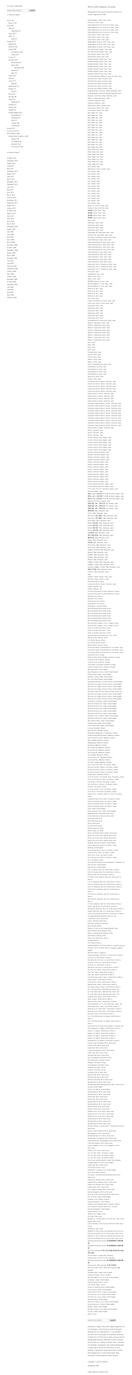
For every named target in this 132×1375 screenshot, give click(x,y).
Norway (11, 89)
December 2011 (12, 200)
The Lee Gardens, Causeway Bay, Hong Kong (100, 1255)
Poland (11, 94)
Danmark (11, 47)
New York (15, 144)
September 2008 (12, 250)
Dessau (14, 70)
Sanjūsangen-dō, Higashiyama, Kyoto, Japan (101, 232)
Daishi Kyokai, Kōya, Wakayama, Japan (99, 520)
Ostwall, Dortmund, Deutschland (97, 921)
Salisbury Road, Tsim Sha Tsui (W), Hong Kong (101, 1258)
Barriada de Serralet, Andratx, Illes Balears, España (103, 767)
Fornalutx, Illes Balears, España (97, 786)
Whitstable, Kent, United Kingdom (97, 669)
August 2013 (11, 174)
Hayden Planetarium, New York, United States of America (104, 911)
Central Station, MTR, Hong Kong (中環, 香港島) (102, 1265)
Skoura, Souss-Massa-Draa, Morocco (98, 938)
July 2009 (10, 232)
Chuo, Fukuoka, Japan (94, 166)
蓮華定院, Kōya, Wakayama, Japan (98, 511)
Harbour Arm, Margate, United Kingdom (99, 1089)
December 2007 (12, 258)
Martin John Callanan (97, 7)
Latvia (11, 81)
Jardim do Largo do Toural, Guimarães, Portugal (101, 667)
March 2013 (11, 179)
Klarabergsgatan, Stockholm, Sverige (98, 1065)
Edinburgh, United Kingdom (95, 847)
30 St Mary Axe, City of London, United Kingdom (101, 1294)
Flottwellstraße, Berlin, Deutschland (98, 1045)
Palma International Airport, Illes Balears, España (102, 845)
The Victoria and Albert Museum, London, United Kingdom (104, 1160)
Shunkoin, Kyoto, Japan (94, 379)
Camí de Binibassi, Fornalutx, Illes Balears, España (102, 784)
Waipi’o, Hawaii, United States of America (100, 999)
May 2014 (10, 169)
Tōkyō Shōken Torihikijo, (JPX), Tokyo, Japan (101, 42)
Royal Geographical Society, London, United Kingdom (103, 672)
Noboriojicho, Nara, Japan (95, 288)
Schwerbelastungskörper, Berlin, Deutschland (101, 1050)
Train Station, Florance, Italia (96, 1167)
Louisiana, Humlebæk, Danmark (96, 728)
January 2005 (11, 276)
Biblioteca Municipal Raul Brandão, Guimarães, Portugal (104, 657)
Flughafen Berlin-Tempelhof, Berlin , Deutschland (102, 1182)
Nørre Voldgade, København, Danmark (98, 740)
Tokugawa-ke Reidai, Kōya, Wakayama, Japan (101, 550)
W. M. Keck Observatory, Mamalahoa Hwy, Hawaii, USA (103, 989)
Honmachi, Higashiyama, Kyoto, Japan (99, 323)
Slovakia (11, 104)
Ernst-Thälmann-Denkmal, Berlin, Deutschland (101, 1189)
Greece (11, 75)
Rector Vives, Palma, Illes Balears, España (100, 855)
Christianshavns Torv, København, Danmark (100, 757)
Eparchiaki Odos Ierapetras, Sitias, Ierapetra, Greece (103, 623)
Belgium (11, 44)
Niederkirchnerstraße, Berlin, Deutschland (100, 1079)
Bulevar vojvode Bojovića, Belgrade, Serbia (100, 933)
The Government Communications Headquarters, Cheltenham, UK (106, 862)
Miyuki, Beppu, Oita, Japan (95, 149)
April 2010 (10, 221)
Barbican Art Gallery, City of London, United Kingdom (103, 1302)
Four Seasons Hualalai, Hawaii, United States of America (104, 987)
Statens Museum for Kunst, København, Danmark (101, 738)
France (11, 57)
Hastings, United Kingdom (95, 1087)
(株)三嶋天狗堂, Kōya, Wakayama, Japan (100, 535)
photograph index (93, 1365)
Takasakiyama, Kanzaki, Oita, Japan (98, 108)
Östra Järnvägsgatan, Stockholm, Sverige (99, 1057)
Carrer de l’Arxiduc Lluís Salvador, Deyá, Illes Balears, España (106, 777)
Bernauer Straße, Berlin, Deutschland (98, 1106)
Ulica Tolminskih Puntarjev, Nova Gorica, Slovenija (102, 1206)
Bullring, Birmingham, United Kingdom (99, 1209)
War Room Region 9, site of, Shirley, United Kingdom (103, 1277)
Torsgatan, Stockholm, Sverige (96, 1067)
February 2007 (12, 266)
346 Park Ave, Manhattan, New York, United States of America (106, 913)
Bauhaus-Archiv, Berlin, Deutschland (98, 1150)
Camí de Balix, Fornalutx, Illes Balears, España (101, 782)
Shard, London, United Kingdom (96, 808)
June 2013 (10, 176)
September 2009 (12, 226)
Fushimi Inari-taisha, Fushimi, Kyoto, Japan (100, 303)
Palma (13, 55)
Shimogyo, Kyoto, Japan (94, 352)
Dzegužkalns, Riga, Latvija (95, 1228)
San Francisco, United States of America (99, 957)
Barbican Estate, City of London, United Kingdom (102, 811)
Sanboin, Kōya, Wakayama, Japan (97, 540)
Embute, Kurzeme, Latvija (95, 1211)
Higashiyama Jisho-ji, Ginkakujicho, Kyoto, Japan (102, 264)
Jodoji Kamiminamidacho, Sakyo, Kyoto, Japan (101, 242)
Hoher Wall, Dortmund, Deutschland (98, 923)
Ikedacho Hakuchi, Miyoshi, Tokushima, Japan (101, 393)
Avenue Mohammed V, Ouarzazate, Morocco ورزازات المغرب (106, 945)
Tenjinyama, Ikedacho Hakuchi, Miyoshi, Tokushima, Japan (104, 403)
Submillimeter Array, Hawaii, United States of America (104, 1006)
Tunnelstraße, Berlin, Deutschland (97, 1053)
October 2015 (11, 158)
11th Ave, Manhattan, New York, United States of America (104, 904)
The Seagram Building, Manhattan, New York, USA (102, 916)
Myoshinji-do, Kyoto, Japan (95, 376)
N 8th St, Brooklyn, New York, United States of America (104, 872)
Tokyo (89, 574)
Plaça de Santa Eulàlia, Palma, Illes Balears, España (103, 850)
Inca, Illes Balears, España (95, 860)
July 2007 (10, 261)
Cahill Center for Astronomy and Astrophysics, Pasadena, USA (105, 1026)
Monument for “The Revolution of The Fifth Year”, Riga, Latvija (106, 1219)
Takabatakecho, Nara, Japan (96, 274)
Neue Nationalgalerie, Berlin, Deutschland (100, 1192)
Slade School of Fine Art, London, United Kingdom (102, 1292)
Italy (10, 78)
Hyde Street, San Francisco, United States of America (103, 967)
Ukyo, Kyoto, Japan (93, 271)
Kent (13, 120)
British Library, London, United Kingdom (99, 1197)
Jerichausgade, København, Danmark (98, 755)
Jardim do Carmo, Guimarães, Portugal (99, 659)
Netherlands (12, 86)
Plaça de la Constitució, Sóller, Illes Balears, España (103, 779)
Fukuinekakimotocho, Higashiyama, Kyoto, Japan (102, 320)
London (14, 123)
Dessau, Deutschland (94, 823)
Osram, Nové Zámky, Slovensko (96, 1172)
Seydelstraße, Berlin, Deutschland (97, 1048)
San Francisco (16, 147)
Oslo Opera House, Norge (95, 825)
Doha (13, 39)
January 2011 (11, 208)
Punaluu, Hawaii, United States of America (100, 979)
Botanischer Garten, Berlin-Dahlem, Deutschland (102, 835)
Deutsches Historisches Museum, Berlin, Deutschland (103, 1194)
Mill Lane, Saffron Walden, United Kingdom (100, 679)
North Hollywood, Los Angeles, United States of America (104, 1028)
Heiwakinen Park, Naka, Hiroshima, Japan (100, 78)
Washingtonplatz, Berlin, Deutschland (99, 1133)
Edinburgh (15, 118)
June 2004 (10, 290)
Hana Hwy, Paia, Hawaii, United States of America (102, 969)
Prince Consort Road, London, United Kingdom (101, 725)
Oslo (13, 91)
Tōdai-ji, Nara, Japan (94, 276)
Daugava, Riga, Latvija (94, 1221)
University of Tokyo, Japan (95, 22)
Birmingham (15, 115)
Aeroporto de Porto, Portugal (96, 655)
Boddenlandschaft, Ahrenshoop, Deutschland (100, 813)
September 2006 (12, 268)
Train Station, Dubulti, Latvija (96, 1284)
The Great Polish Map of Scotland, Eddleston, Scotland (103, 591)
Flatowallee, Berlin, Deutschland (97, 1072)
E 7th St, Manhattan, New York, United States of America (104, 882)
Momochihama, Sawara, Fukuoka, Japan (99, 105)
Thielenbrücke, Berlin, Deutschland (98, 918)
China (10, 28)
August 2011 (11, 205)
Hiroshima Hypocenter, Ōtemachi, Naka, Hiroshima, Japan (105, 76)
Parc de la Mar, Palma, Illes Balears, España (101, 1153)
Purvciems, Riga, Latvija (95, 1216)
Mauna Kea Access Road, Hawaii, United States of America (105, 1009)
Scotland (14, 126)
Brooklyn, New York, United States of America (101, 874)
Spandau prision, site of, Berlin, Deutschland (101, 1111)
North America (12, 133)
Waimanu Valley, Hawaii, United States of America (102, 1001)
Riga (13, 83)
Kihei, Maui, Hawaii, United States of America (101, 972)
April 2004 (10, 295)
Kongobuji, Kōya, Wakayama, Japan (98, 555)
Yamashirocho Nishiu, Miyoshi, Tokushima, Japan (102, 381)
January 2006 (11, 271)
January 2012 (11, 197)
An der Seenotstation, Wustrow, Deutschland (101, 816)
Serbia (11, 99)
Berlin (13, 65)
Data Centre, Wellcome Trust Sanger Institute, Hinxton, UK (105, 691)
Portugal (11, 97)
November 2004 (12, 279)
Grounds (9, 128)
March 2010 (11, 224)
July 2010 (10, 216)
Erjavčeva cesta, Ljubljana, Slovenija (98, 1199)
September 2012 (12, 184)
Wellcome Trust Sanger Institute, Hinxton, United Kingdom (105, 684)
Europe (9, 41)
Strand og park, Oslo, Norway (96, 601)
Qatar (10, 36)
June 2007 (10, 263)
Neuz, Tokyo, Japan (93, 298)
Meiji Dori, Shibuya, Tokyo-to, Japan (98, 579)
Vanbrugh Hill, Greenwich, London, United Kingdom (102, 701)
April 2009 (10, 240)
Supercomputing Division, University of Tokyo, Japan (103, 25)
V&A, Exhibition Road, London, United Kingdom (101, 721)
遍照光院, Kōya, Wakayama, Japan (98, 537)
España (11, 49)
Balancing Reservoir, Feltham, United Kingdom (101, 1304)
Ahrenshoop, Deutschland (95, 818)
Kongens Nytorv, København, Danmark (98, 774)
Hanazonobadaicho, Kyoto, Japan (97, 366)
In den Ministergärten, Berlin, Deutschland (100, 1143)
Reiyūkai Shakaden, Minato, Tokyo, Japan (99, 59)
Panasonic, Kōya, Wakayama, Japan (98, 572)
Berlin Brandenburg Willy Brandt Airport (99, 608)
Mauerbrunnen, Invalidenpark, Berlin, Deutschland (102, 1138)
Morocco (11, 23)
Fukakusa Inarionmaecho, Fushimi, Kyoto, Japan (101, 301)
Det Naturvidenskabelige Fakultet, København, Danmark (104, 735)
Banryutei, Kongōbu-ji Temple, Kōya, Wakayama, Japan (104, 567)
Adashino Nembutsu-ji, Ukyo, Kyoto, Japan (100, 284)
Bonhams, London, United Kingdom (97, 1306)
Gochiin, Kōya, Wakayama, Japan (97, 513)
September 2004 (12, 284)
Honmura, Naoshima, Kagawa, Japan (98, 462)
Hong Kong (15, 31)
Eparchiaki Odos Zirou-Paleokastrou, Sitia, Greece (102, 635)
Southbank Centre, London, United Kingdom (100, 1272)
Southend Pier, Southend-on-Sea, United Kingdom (102, 1170)
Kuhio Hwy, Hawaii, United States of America (101, 1013)
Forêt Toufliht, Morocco (94, 943)
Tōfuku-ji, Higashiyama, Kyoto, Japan (99, 98)
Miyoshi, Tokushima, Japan (95, 430)
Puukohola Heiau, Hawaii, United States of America (102, 996)
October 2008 (11, 247)
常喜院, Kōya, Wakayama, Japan (97, 542)
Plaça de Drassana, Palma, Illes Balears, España (102, 764)
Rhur (13, 73)
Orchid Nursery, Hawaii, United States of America (102, 982)
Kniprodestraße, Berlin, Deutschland (98, 1055)
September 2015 (12, 161)
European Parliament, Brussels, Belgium (99, 1275)
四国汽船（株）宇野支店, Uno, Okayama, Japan (103, 503)
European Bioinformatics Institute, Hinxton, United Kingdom (105, 681)
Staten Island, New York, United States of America (102, 906)
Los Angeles (15, 141)
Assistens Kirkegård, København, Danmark (100, 762)
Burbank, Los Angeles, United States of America (102, 1031)
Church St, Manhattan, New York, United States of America (105, 884)
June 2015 (10, 166)
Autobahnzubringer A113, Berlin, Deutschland (101, 1136)
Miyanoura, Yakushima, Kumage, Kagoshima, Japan (102, 96)
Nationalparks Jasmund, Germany (97, 606)
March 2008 (11, 255)
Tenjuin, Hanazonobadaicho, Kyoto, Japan (99, 364)
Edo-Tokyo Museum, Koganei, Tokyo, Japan (100, 49)
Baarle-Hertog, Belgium (94, 926)
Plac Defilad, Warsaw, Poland (96, 640)
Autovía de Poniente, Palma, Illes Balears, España (102, 801)
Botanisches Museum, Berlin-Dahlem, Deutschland (102, 833)
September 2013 (12, 171)
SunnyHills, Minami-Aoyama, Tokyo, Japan (100, 577)
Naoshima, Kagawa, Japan (95, 491)
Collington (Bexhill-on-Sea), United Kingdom (101, 1162)
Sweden (11, 110)
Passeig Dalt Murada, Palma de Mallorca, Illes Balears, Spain (105, 647)
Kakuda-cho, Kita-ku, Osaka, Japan (98, 205)
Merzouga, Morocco (93, 940)
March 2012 (11, 195)
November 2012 (12, 182)
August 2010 (11, 213)
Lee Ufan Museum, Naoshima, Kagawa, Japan (100, 484)
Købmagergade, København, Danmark (98, 743)
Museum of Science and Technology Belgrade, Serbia (103, 928)
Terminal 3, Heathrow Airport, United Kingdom (101, 1287)
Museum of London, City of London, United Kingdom (102, 1309)
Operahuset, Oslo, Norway (95, 596)
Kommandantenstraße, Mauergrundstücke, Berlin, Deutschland (105, 1084)
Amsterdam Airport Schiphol (96, 581)
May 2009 (10, 237)
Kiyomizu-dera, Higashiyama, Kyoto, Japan (100, 235)
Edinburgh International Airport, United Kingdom (102, 843)
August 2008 (11, 253)
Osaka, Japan (91, 220)
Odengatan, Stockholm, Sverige (96, 1062)
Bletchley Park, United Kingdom (97, 865)
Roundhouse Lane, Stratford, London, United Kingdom (103, 716)
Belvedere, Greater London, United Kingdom (100, 677)
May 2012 (10, 190)
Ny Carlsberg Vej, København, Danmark (99, 747)
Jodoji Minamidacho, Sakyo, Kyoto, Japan (99, 240)
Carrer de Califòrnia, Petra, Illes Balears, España (102, 789)
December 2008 (12, 245)
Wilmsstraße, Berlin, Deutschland (97, 1096)
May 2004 (10, 292)
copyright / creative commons (98, 1362)
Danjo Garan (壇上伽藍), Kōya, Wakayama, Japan (102, 515)
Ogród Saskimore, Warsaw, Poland (97, 645)
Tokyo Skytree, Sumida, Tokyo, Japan (98, 34)
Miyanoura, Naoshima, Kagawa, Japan (98, 452)
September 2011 (12, 203)
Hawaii (14, 139)
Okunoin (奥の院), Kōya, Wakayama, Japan (100, 523)
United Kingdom (14, 112)
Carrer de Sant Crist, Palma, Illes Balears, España (102, 857)
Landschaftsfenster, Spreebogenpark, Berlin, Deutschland (104, 1140)
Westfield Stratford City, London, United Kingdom (102, 703)
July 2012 (10, 187)
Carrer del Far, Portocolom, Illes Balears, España (102, 791)
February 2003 (12, 297)
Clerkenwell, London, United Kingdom (98, 1280)
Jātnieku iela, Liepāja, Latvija (97, 1214)
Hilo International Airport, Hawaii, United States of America (105, 977)
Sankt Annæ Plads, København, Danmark (99, 760)
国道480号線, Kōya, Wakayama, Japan (99, 569)
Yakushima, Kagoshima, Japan (96, 100)
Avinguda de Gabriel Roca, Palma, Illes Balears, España (104, 799)
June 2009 (10, 234)
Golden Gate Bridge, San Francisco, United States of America (105, 955)
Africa (9, 20)
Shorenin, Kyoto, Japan (94, 354)
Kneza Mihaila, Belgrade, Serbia (97, 935)
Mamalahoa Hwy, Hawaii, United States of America (102, 984)
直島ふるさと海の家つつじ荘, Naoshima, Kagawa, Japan (106, 493)
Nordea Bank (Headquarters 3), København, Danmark (103, 733)
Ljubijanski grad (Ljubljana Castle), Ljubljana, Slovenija (104, 1204)
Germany (11, 60)
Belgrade (14, 102)
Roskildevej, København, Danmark (97, 745)
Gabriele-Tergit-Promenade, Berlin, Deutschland (102, 1043)
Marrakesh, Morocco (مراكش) (97, 952)
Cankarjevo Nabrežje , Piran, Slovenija (99, 1202)
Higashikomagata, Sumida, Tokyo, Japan (99, 20)
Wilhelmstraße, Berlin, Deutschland (98, 1075)
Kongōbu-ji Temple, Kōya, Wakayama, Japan (101, 562)
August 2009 (11, 229)
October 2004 (11, 282)
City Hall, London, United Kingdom (97, 1311)
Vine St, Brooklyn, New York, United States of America (104, 869)
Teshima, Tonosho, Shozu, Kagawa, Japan (99, 437)
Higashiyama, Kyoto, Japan (95, 222)
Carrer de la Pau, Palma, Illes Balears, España (101, 852)
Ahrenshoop (15, 62)
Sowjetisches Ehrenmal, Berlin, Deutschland (100, 1180)
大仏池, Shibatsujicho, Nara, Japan (98, 281)
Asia (8, 26)
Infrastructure (12, 131)
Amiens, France (92, 1314)
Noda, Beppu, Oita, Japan (95, 113)
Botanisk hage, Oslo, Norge (95, 828)
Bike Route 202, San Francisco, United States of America (104, 960)
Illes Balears (16, 52)
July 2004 (10, 287)
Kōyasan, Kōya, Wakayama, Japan (98, 552)
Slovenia (11, 107)
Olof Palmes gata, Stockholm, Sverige (99, 1060)
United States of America (17, 136)
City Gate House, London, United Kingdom (99, 1289)
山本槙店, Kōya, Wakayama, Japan (98, 533)
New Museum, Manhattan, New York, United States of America (106, 909)
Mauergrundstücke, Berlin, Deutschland (99, 1082)
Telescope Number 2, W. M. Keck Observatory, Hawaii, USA (105, 1004)
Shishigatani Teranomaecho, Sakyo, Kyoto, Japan (102, 237)
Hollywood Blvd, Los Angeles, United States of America (104, 1040)
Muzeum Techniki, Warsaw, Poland (98, 637)
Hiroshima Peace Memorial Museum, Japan (100, 88)
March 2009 (11, 242)
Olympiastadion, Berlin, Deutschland (98, 1187)
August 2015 (11, 163)
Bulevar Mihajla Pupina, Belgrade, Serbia (99, 930)
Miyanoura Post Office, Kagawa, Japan (99, 501)
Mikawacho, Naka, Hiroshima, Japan (98, 208)
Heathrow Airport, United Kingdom (97, 1299)
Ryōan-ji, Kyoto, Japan (94, 359)
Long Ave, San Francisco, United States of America (102, 962)
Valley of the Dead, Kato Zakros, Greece (99, 628)
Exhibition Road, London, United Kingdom (99, 674)
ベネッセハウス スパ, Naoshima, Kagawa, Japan (103, 489)
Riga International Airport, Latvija (98, 1282)
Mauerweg (17, 68)
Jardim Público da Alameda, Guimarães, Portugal (102, 664)
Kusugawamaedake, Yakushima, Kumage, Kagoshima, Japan (104, 91)
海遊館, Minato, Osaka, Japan (96, 210)
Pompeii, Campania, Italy (95, 586)
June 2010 (10, 218)
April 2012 (10, 192)
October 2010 (11, 211)
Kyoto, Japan (91, 342)
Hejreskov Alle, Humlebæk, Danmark (98, 730)
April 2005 (10, 274)
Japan (10, 33)
